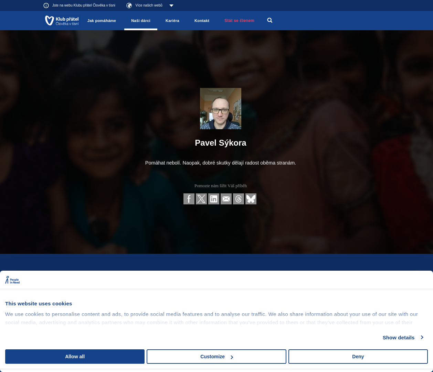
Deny (358, 356)
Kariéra (172, 21)
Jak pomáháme (101, 21)
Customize (216, 356)
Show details (399, 337)
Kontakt (201, 21)
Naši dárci (140, 21)
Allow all (75, 356)
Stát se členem (239, 20)
